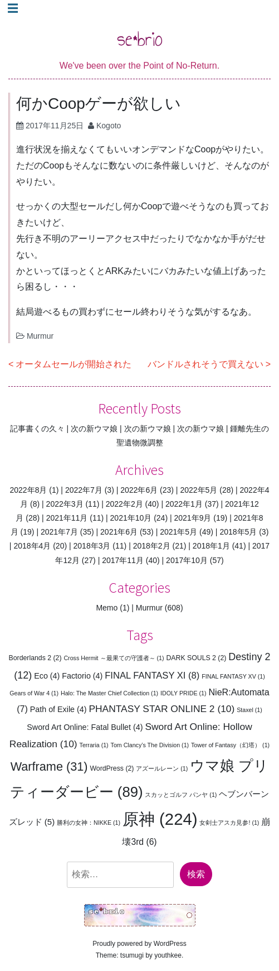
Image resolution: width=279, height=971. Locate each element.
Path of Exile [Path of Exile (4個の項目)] (58, 709)
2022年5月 (198, 490)
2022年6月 (139, 490)
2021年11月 (67, 517)
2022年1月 (184, 503)
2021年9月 (193, 517)
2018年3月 (92, 545)
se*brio (140, 39)
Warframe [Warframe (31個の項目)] (49, 766)
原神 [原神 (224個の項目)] (160, 819)
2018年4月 (32, 545)
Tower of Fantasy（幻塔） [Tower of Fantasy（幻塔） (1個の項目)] (230, 745)
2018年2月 (151, 545)
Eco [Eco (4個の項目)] (47, 675)
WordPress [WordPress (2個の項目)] (112, 768)
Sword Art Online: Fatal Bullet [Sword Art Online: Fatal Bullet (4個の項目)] (85, 727)
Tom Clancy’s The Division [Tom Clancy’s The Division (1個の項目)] (150, 745)
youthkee (168, 955)
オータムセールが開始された (73, 364)
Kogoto (108, 125)
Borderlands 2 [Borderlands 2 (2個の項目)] (35, 658)
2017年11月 (123, 560)
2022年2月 (124, 503)
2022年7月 (83, 490)
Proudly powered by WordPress (139, 944)
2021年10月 (131, 517)
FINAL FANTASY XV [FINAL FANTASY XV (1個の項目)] (233, 676)
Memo (107, 607)
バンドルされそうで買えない (205, 364)
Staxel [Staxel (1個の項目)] (249, 709)
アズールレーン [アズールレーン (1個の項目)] (162, 768)
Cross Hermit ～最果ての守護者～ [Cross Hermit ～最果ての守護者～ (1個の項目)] (113, 658)
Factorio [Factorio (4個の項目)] (82, 675)
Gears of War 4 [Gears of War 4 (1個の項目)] (33, 693)
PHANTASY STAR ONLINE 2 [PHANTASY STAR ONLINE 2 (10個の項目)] (161, 708)
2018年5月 (238, 531)
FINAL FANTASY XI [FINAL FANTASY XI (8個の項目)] (152, 675)
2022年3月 (65, 503)
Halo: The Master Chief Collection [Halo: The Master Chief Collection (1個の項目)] (109, 693)
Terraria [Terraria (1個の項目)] (94, 745)
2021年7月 (59, 531)
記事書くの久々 (37, 428)
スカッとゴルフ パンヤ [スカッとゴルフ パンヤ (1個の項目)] (181, 794)
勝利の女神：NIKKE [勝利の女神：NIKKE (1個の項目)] (88, 822)
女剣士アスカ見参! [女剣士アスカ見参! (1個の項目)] (229, 822)
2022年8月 (28, 490)
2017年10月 (187, 560)
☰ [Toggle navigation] (12, 8)
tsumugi (132, 955)
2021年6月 (119, 531)
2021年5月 (178, 531)
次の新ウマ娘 (94, 428)
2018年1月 (211, 545)
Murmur (40, 335)
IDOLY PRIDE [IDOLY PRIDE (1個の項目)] (183, 693)
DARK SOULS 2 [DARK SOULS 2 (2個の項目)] (196, 658)
